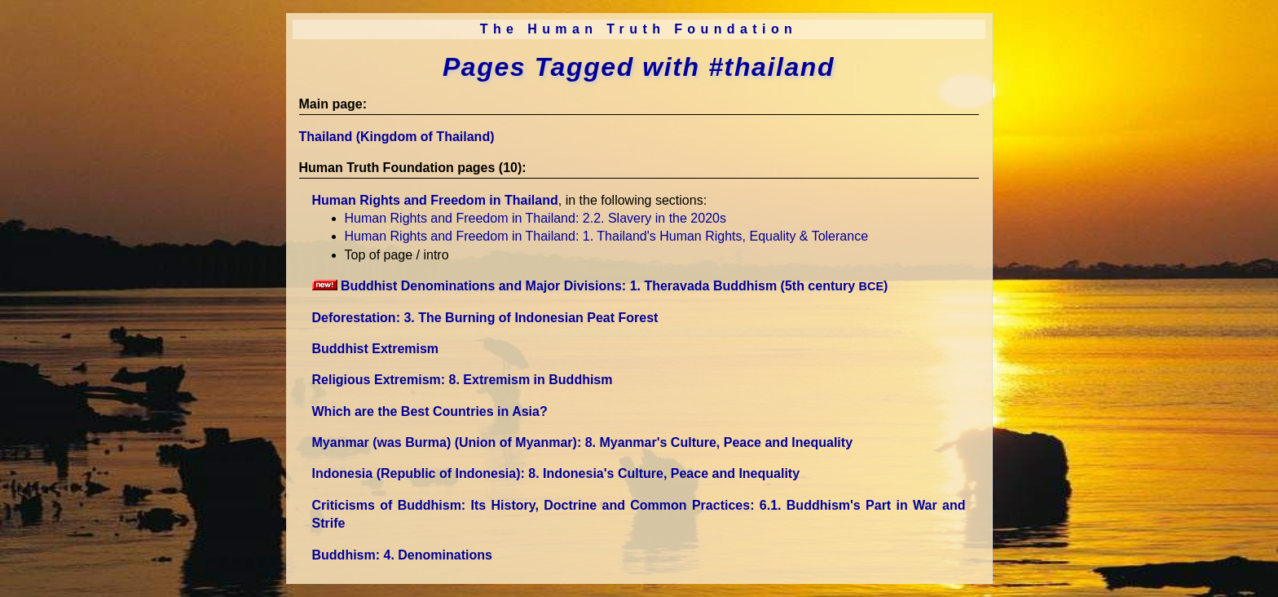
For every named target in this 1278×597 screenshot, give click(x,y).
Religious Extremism (462, 380)
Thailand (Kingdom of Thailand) (397, 137)
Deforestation (485, 318)
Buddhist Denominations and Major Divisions (600, 286)
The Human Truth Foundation (639, 29)
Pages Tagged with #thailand (639, 67)
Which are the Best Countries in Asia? (430, 411)
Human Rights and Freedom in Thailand (435, 200)
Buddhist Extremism (375, 349)
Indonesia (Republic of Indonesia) (556, 473)
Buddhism (402, 555)
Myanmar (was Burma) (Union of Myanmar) (582, 442)
